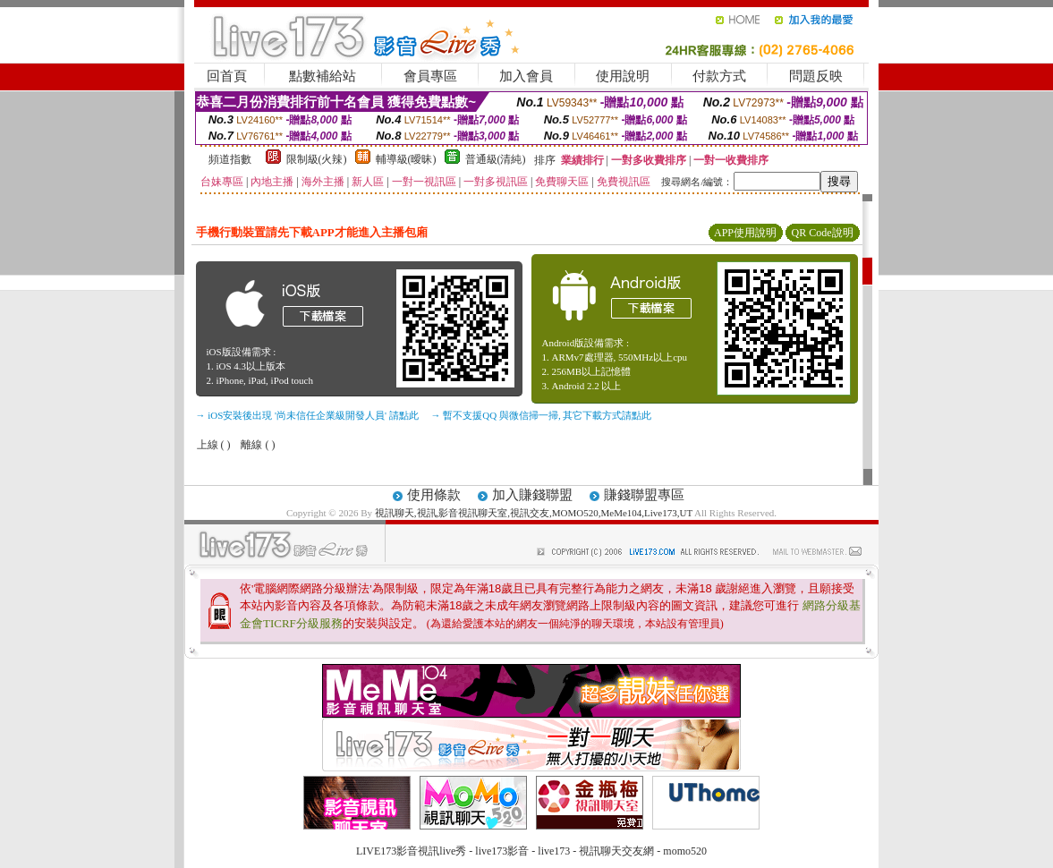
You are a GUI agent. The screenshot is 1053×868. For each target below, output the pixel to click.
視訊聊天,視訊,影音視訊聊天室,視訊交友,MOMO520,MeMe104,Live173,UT (533, 512)
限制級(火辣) (316, 159)
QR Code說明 (822, 232)
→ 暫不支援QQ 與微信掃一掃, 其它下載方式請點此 (541, 415)
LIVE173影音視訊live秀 (411, 851)
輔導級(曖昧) (406, 159)
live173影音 (502, 851)
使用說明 (623, 76)
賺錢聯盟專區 (644, 495)
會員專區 (430, 76)
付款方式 (719, 76)
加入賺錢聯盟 (532, 495)
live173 (554, 851)
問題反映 (816, 76)
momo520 (685, 851)
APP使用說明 (745, 232)
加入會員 (526, 76)
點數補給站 (322, 76)
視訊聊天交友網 (616, 851)
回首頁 (227, 76)
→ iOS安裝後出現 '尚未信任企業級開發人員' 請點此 (307, 415)
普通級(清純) (495, 159)
